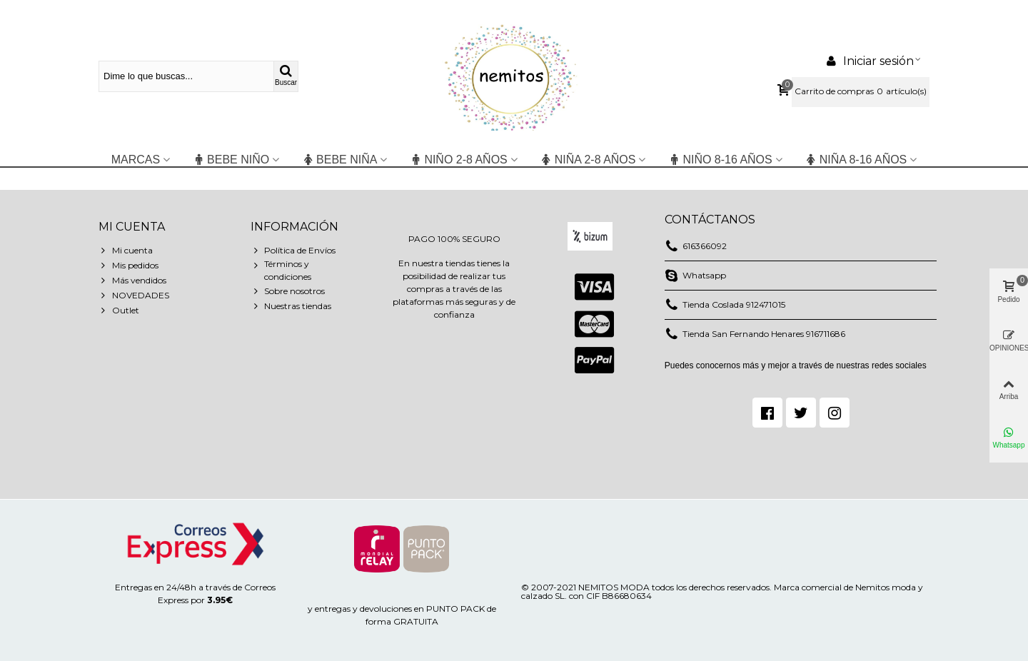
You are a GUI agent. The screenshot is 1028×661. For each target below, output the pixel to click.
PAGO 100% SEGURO (454, 238)
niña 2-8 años (588, 159)
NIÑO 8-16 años (720, 159)
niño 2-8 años (458, 159)
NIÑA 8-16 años (856, 159)
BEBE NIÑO (231, 159)
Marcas (135, 159)
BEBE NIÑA (339, 159)
